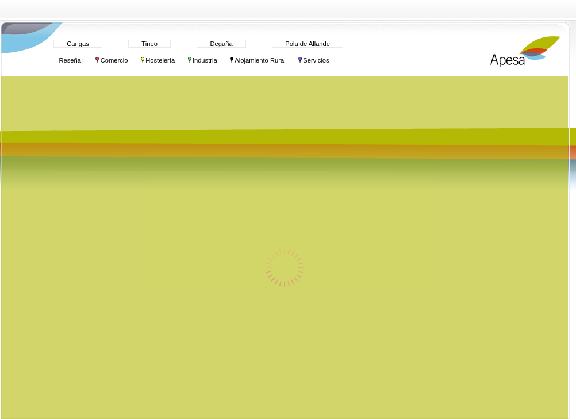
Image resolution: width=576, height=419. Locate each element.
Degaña (221, 43)
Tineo (149, 43)
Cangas (78, 43)
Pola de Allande (307, 43)
